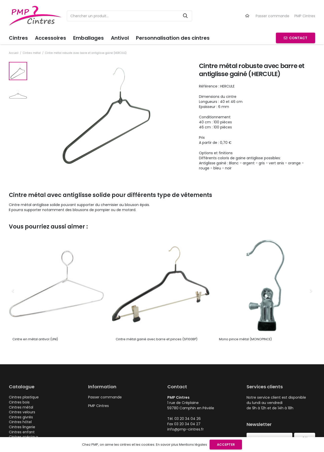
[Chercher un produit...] (129, 16)
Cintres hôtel (20, 421)
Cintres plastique (24, 397)
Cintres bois (19, 402)
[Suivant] (311, 291)
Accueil (13, 53)
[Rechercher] (185, 15)
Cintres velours (22, 412)
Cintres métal (32, 53)
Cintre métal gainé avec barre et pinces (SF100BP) (156, 339)
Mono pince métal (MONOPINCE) (245, 339)
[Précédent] (13, 291)
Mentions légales (193, 444)
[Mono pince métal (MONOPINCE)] (265, 238)
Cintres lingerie (22, 427)
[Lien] (248, 15)
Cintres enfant (22, 432)
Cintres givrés (21, 417)
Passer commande (272, 15)
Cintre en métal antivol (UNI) (35, 339)
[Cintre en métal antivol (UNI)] (59, 238)
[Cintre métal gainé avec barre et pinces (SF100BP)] (162, 238)
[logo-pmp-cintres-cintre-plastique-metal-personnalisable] (35, 16)
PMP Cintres (304, 15)
